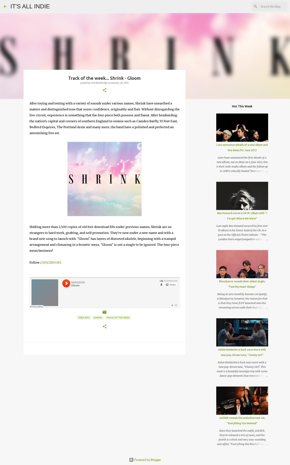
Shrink (98, 317)
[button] (104, 90)
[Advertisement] (104, 386)
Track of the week (118, 317)
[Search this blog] (267, 6)
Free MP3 (84, 317)
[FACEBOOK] (51, 262)
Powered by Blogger (145, 459)
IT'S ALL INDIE (30, 6)
